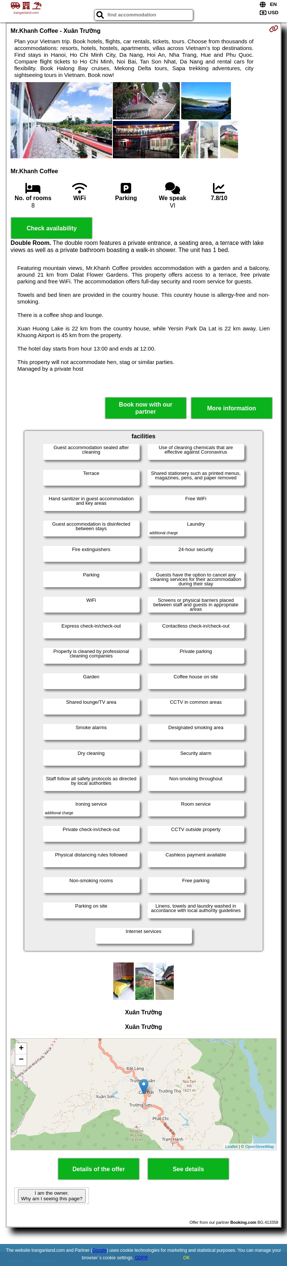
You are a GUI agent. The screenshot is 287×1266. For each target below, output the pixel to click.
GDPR (141, 1257)
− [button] (21, 1060)
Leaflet (231, 1146)
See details (188, 1169)
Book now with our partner (145, 408)
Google (99, 1250)
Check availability (52, 228)
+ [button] (21, 1048)
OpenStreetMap (259, 1146)
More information (231, 408)
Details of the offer (98, 1169)
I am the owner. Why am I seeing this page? (51, 1195)
